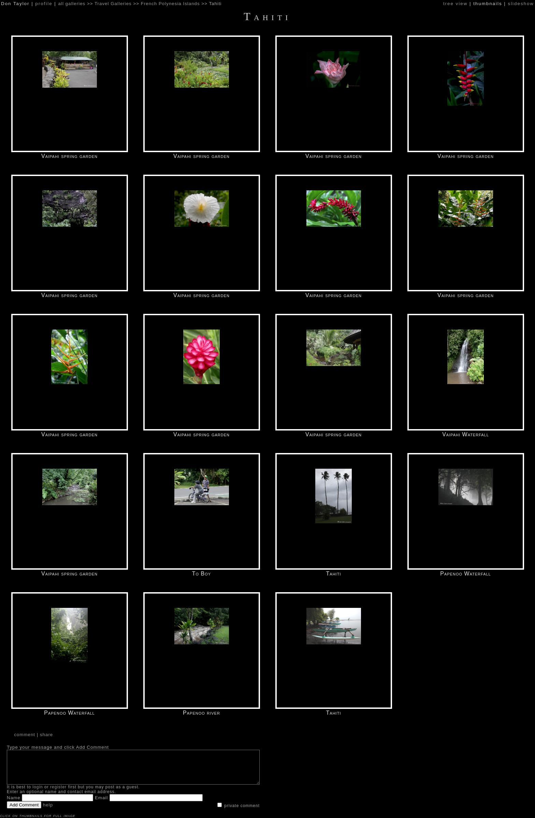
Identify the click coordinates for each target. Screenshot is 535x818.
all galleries (72, 3)
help (48, 804)
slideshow (521, 3)
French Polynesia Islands (170, 3)
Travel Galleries (113, 3)
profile (43, 3)
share (46, 734)
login (37, 787)
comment (24, 734)
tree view (455, 3)
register (58, 787)
